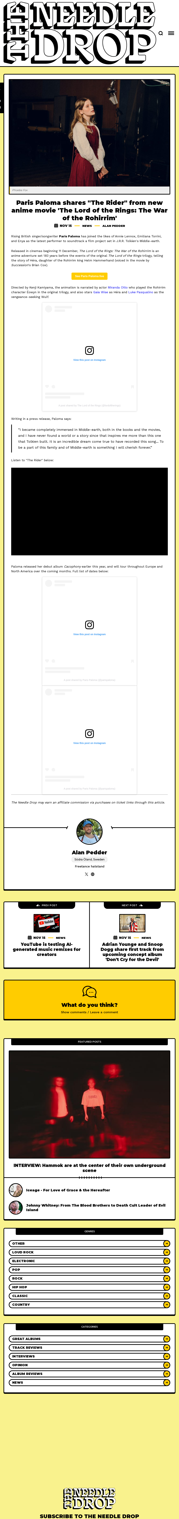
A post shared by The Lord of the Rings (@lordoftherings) (90, 405)
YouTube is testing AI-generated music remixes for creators (47, 949)
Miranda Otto (118, 287)
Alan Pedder (114, 226)
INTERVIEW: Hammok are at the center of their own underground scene (90, 1168)
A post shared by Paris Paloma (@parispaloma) (89, 679)
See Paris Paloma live (89, 276)
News (86, 226)
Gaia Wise (100, 292)
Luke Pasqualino (140, 292)
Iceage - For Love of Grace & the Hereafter (68, 1190)
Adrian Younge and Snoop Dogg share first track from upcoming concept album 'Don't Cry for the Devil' (132, 952)
